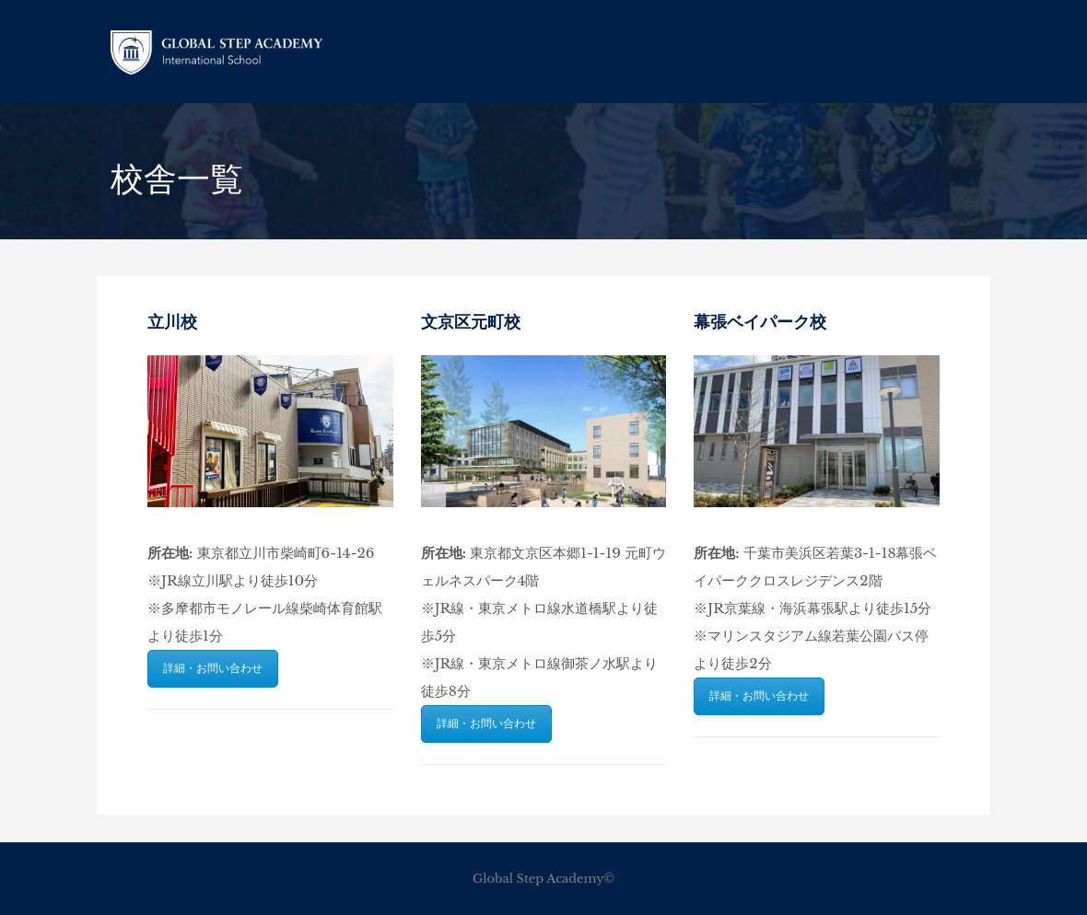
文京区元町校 (470, 322)
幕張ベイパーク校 (760, 322)
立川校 (172, 322)
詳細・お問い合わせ (213, 668)
